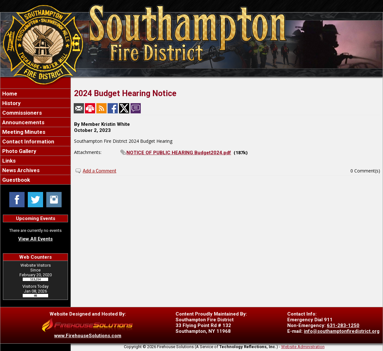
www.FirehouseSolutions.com (87, 336)
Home (9, 93)
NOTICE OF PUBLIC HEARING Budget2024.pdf (178, 153)
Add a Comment (99, 171)
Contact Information (27, 141)
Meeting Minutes (23, 132)
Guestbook (15, 180)
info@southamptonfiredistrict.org (341, 331)
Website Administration (303, 346)
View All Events (35, 239)
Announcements (22, 122)
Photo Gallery (18, 151)
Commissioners (21, 113)
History (11, 103)
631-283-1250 (343, 325)
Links (8, 160)
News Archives (20, 170)
